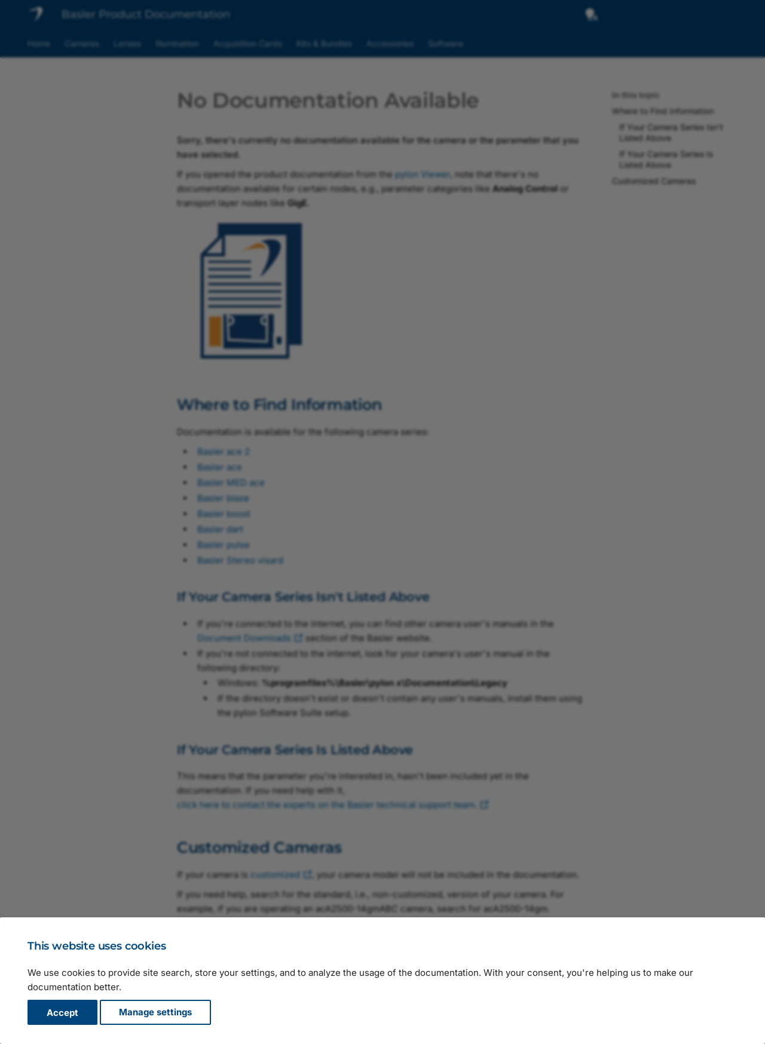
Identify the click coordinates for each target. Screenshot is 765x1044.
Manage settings (155, 1012)
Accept (62, 1012)
